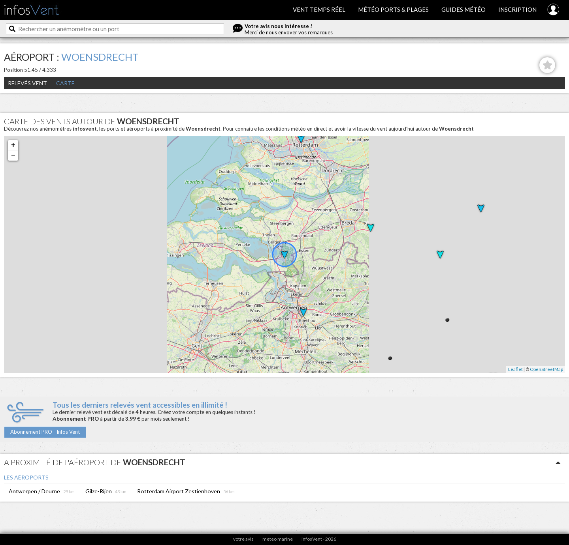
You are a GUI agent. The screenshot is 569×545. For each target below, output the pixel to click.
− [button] (13, 155)
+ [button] (13, 145)
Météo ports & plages (393, 9)
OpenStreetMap (546, 369)
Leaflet (515, 369)
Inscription (517, 9)
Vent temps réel (319, 9)
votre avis (243, 539)
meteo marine (277, 539)
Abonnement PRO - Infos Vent (45, 432)
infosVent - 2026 (318, 539)
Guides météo (463, 9)
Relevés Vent (27, 83)
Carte (65, 83)
